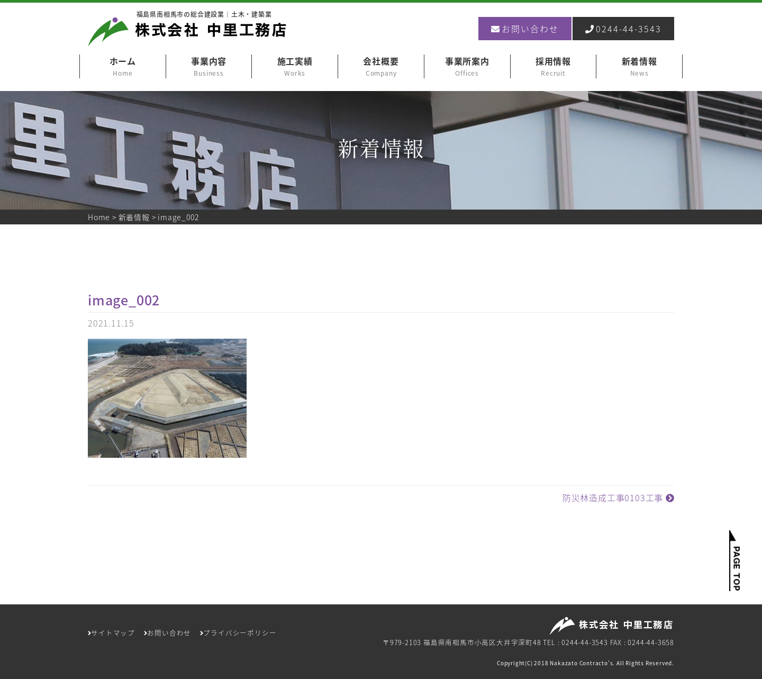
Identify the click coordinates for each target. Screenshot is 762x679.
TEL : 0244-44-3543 (575, 642)
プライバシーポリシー (238, 633)
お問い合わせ (525, 28)
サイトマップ (111, 633)
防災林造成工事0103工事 (618, 497)
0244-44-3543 (623, 28)
